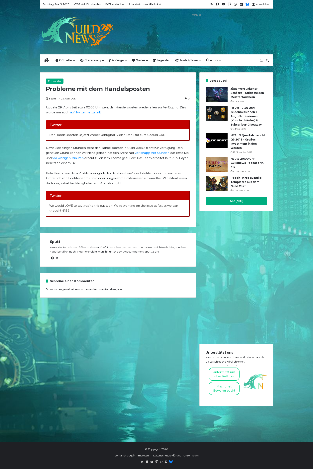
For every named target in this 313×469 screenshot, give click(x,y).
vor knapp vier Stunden (152, 152)
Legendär (161, 60)
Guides (138, 60)
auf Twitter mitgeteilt (85, 112)
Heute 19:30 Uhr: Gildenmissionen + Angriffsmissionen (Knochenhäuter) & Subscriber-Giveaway (246, 116)
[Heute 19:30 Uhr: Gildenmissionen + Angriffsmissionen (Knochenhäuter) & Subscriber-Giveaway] (217, 113)
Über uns (212, 60)
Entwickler (54, 81)
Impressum (144, 455)
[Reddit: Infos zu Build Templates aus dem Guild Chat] (217, 183)
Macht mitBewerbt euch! (224, 388)
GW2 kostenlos (114, 4)
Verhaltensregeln (125, 455)
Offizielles (63, 60)
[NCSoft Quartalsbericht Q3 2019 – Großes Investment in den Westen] (217, 140)
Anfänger (116, 60)
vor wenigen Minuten (68, 158)
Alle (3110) (236, 201)
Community (90, 60)
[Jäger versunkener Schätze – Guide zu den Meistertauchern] (217, 94)
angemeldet (66, 289)
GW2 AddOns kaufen (87, 4)
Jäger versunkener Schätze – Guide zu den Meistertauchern (247, 93)
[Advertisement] (196, 26)
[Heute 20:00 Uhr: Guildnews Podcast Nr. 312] (217, 164)
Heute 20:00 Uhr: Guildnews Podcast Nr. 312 (247, 163)
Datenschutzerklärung (167, 455)
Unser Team (191, 455)
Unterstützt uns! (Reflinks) (144, 4)
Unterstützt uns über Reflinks (224, 374)
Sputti (52, 98)
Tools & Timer (186, 60)
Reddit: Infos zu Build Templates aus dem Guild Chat (246, 182)
